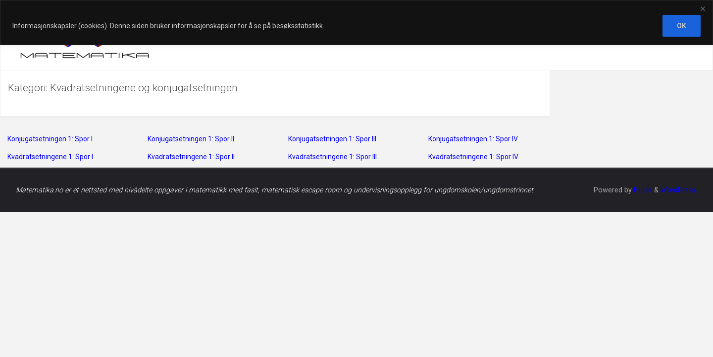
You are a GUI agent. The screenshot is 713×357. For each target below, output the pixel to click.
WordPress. (679, 190)
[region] (356, 22)
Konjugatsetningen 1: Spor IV (473, 139)
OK (681, 26)
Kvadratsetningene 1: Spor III (332, 157)
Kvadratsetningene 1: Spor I (50, 157)
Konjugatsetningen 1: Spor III (332, 139)
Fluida (642, 190)
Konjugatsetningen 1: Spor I (50, 139)
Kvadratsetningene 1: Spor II (191, 157)
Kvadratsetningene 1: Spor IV (473, 157)
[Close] (703, 8)
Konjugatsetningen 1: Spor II (191, 139)
